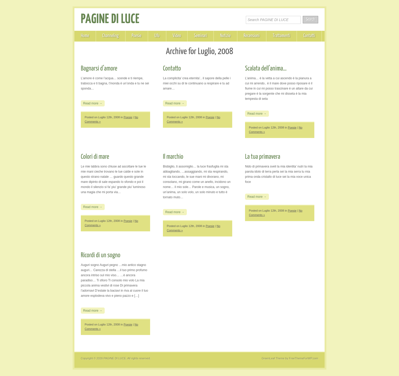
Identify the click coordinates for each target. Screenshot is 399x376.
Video (177, 36)
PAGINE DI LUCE (110, 19)
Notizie (225, 36)
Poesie (136, 36)
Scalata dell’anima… (266, 68)
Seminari (200, 36)
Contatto (172, 68)
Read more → (92, 103)
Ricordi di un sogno (100, 255)
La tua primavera (262, 157)
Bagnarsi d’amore (99, 68)
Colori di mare (95, 157)
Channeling (110, 36)
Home (85, 36)
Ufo (157, 36)
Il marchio (173, 157)
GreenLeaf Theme (273, 358)
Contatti (309, 36)
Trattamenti (281, 36)
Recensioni (252, 36)
